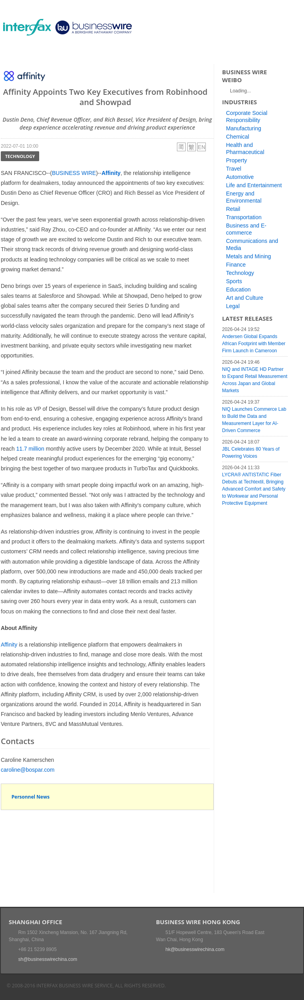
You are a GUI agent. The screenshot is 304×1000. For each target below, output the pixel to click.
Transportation (244, 217)
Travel (233, 168)
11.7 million (30, 448)
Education (238, 289)
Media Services (115, 53)
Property (236, 160)
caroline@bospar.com (28, 770)
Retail (233, 209)
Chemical (237, 136)
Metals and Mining (248, 256)
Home (19, 53)
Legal (232, 306)
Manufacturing (243, 128)
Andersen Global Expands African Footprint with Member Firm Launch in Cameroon (253, 343)
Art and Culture (244, 298)
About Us (161, 53)
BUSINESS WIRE (74, 173)
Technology (20, 156)
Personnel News (30, 796)
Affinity (9, 644)
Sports (234, 281)
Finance (236, 264)
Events (74, 53)
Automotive (240, 177)
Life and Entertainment (254, 185)
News (45, 53)
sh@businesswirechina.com (47, 959)
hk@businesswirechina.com (194, 949)
